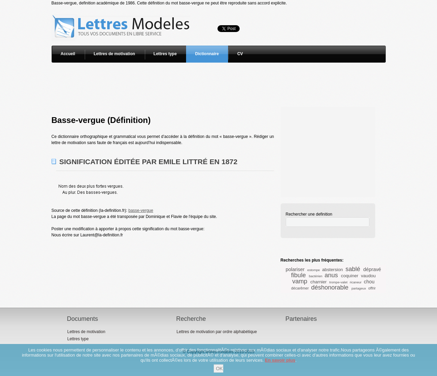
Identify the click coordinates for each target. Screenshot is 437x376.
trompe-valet (338, 282)
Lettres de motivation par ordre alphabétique (217, 331)
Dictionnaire (207, 53)
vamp (299, 281)
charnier (318, 281)
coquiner (349, 275)
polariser (295, 269)
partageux (358, 288)
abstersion (332, 269)
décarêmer (300, 288)
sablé (353, 269)
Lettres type (165, 53)
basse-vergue (140, 210)
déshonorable (329, 287)
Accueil (68, 53)
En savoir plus (280, 360)
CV (240, 53)
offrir (372, 288)
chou (369, 281)
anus (331, 275)
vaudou (368, 275)
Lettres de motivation (114, 53)
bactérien (315, 276)
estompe (313, 270)
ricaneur (356, 282)
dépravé (372, 269)
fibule (298, 275)
